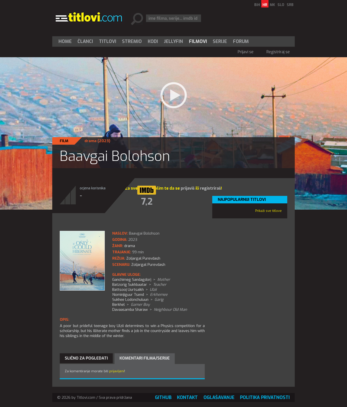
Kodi (153, 41)
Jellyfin (173, 41)
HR (264, 4)
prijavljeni (116, 371)
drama (90, 140)
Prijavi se (246, 51)
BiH (257, 4)
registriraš (210, 188)
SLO (281, 4)
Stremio (132, 41)
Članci (85, 41)
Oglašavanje (219, 398)
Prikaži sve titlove (268, 211)
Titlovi (107, 41)
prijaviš (187, 188)
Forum (241, 41)
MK (272, 4)
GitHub (163, 398)
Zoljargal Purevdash (148, 264)
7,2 (146, 202)
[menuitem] (66, 41)
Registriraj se (278, 51)
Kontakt (187, 398)
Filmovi (198, 41)
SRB (290, 4)
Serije (220, 41)
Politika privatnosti (265, 398)
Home (65, 41)
